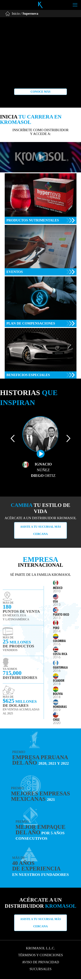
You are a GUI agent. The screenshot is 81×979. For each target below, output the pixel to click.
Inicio (16, 13)
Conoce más (40, 91)
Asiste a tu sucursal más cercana (40, 530)
